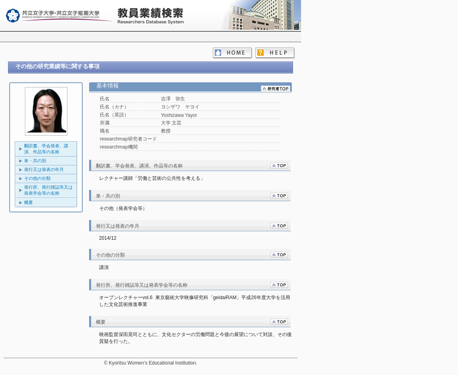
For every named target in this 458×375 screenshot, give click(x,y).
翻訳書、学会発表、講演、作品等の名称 (46, 148)
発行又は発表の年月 (44, 169)
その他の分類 (37, 178)
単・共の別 (35, 160)
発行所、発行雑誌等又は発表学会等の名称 (48, 190)
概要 (28, 202)
